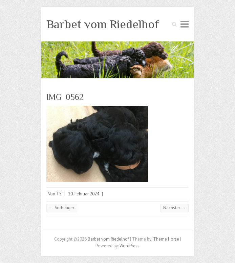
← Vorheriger (61, 208)
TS (59, 194)
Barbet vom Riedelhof (102, 24)
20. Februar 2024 (83, 194)
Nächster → (174, 208)
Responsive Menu (184, 24)
